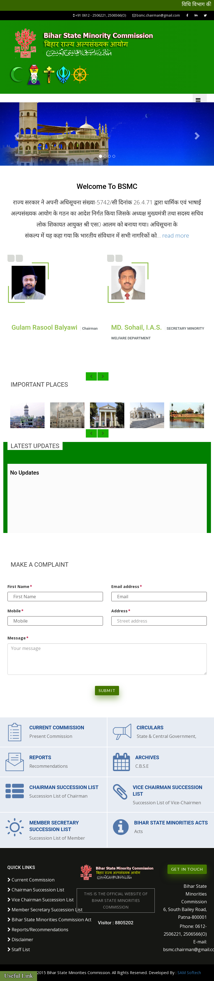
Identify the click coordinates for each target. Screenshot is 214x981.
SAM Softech (189, 972)
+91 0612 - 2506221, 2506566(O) (100, 15)
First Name (18, 586)
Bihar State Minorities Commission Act (49, 920)
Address (119, 610)
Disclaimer (20, 939)
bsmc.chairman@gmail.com (156, 15)
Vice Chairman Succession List (40, 900)
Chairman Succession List (35, 890)
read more (175, 235)
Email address (125, 586)
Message (16, 638)
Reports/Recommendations (37, 930)
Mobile (14, 610)
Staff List (18, 949)
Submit (107, 690)
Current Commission (31, 880)
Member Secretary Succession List (44, 910)
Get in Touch (187, 869)
